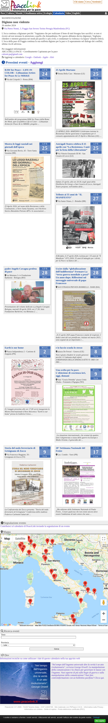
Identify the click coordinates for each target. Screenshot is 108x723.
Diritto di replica (50, 709)
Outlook (37, 57)
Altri (52, 57)
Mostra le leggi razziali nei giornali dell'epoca (18, 145)
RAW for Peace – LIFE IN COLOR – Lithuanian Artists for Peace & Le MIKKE (20, 72)
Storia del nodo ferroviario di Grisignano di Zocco (20, 449)
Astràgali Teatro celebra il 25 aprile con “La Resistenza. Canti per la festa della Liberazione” (73, 146)
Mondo (19, 13)
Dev (7, 655)
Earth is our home (14, 347)
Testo (3, 634)
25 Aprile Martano (65, 69)
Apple (45, 57)
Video (68, 13)
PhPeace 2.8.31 (76, 707)
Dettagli (96, 717)
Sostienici (96, 2)
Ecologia (48, 13)
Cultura (10, 13)
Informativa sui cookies (33, 709)
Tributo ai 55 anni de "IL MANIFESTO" (69, 196)
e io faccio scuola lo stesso (69, 347)
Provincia (5, 642)
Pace (3, 13)
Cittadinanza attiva (33, 13)
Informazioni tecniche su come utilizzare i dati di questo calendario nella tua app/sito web (40, 658)
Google (28, 57)
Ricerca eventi (11, 631)
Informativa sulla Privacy (93, 707)
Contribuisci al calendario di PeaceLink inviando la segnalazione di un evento (35, 526)
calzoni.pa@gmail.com (12, 54)
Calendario (58, 13)
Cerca (88, 2)
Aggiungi (36, 62)
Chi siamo (79, 2)
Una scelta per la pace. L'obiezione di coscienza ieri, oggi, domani (71, 373)
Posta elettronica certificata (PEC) (71, 709)
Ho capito (100, 721)
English (76, 13)
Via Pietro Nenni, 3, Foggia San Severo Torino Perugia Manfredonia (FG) (37, 28)
